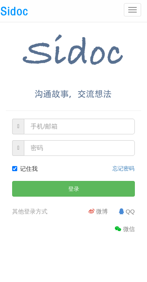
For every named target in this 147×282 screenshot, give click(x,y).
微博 (98, 211)
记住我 (25, 168)
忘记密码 (123, 168)
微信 (125, 229)
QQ (126, 211)
